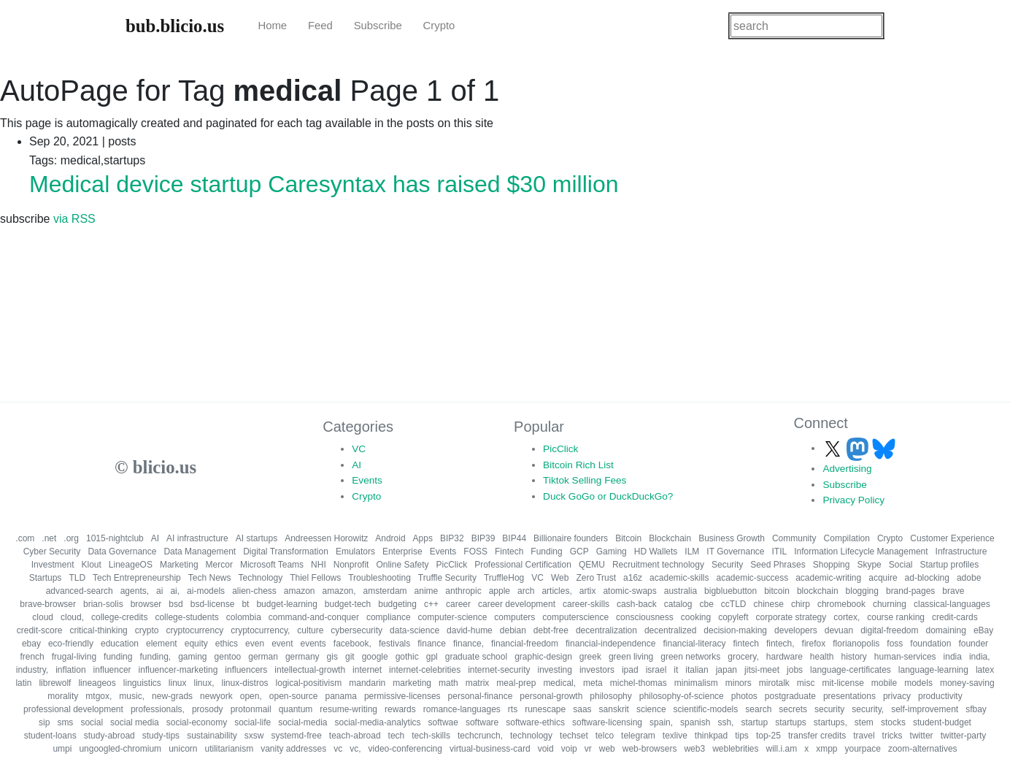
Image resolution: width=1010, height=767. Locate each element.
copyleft (733, 617)
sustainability (212, 735)
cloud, (72, 617)
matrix (478, 683)
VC (359, 448)
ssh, (725, 722)
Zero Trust (596, 578)
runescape (545, 709)
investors (596, 670)
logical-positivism (309, 683)
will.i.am (782, 749)
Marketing (179, 565)
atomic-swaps (629, 591)
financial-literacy (694, 643)
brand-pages (910, 591)
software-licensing (607, 722)
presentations (849, 696)
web (607, 749)
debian (513, 630)
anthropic (463, 591)
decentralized (670, 630)
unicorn (183, 749)
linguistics (142, 683)
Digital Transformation (285, 551)
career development (516, 604)
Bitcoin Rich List (578, 464)
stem (864, 722)
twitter (921, 735)
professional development (73, 709)
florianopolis (856, 643)
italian (696, 670)
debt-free (550, 630)
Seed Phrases (777, 565)
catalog (678, 604)
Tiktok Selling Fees (584, 480)
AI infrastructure (197, 538)
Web (559, 578)
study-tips (161, 735)
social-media (302, 722)
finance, (468, 643)
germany (302, 657)
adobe (969, 578)
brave (953, 591)
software (482, 722)
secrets (793, 709)
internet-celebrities (424, 670)
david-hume (470, 630)
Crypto (439, 25)
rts (512, 709)
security (829, 709)
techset (574, 735)
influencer (112, 670)
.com (24, 538)
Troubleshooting (379, 578)
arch (525, 591)
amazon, (339, 591)
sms (65, 722)
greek (590, 657)
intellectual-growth (309, 670)
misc (806, 683)
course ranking (896, 617)
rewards (400, 709)
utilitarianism (228, 749)
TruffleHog (504, 578)
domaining (946, 630)
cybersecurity (356, 630)
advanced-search (79, 591)
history (854, 657)
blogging (862, 591)
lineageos (96, 683)
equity (196, 643)
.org (71, 538)
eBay (983, 630)
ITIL (779, 551)
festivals (394, 643)
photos (744, 696)
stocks (893, 722)
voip (569, 749)
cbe (706, 604)
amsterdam (385, 591)
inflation (70, 670)
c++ (431, 604)
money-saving (967, 683)
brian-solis (103, 604)
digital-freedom (889, 630)
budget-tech (348, 604)
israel (656, 670)
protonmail (251, 709)
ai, (175, 591)
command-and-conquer (314, 617)
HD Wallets (656, 551)
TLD (77, 578)
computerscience (575, 617)
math (448, 683)
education (120, 643)
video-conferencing (405, 749)
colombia (243, 617)
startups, (830, 722)
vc (338, 749)
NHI (318, 565)
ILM (692, 551)
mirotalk (774, 683)
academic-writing (828, 578)
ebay (31, 643)
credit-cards (955, 617)
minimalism (696, 683)
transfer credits (817, 735)
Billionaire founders (570, 538)
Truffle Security (447, 578)
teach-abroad (355, 735)
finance (431, 643)
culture (310, 630)
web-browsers (649, 749)
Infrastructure (961, 551)
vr (588, 749)
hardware (784, 657)
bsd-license (212, 604)
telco (604, 735)
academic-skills (679, 578)
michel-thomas (638, 683)
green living (631, 657)
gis (332, 657)
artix (587, 591)
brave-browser (48, 604)
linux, (204, 683)
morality (62, 696)
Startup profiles (949, 565)
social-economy (196, 722)
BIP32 (452, 538)
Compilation (847, 538)
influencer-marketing (178, 670)
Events (367, 480)
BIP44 (514, 538)
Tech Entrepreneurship (137, 578)
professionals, (158, 709)
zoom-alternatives (922, 749)
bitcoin (777, 591)
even (254, 643)
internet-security (499, 670)
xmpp (826, 749)
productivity (940, 696)
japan (726, 670)
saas (582, 709)
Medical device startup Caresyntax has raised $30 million (324, 184)
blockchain (818, 591)
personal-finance (480, 696)
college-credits (119, 617)
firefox (814, 643)
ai (159, 591)
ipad (630, 670)
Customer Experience (952, 538)
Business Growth (731, 538)
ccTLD (734, 604)
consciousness (645, 617)
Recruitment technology (658, 565)
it (676, 670)
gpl (432, 657)
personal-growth (551, 696)
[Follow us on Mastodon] (859, 448)
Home (272, 25)
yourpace (863, 749)
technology (531, 735)
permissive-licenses (402, 696)
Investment (52, 565)
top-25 (768, 735)
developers (795, 630)
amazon (299, 591)
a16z (632, 578)
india (953, 657)
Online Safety (402, 565)
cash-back (637, 604)
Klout (91, 565)
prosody (207, 709)
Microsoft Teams (272, 565)
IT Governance (735, 551)
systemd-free (296, 735)
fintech (746, 643)
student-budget (942, 722)
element (161, 643)
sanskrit (614, 709)
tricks (892, 735)
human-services (905, 657)
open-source (293, 696)
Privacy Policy (853, 500)
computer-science (452, 617)
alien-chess (254, 591)
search (758, 709)
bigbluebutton (730, 591)
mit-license (842, 683)
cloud (42, 617)
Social (901, 565)
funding (118, 657)
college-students (186, 617)
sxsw (254, 735)
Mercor (219, 565)
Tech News (209, 578)
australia (680, 591)
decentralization (606, 630)
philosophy (610, 696)
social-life (252, 722)
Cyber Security (52, 551)
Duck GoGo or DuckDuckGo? (608, 496)
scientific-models (706, 709)
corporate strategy (791, 617)
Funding (546, 551)
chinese (769, 604)
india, (979, 657)
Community (794, 538)
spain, (661, 722)
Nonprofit (351, 565)
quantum (296, 709)
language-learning (933, 670)
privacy (897, 696)
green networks (690, 657)
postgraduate (790, 696)
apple (499, 591)
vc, (355, 749)
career (458, 604)
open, (251, 696)
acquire (882, 578)
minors (738, 683)
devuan (839, 630)
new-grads (172, 696)
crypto (147, 630)
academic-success (752, 578)
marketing (412, 683)
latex (985, 670)
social (91, 722)
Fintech (509, 551)
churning (889, 604)
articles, (556, 591)
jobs (795, 670)
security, (868, 709)
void (546, 749)
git (350, 657)
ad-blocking (927, 578)
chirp (800, 604)
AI (356, 464)
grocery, (743, 657)
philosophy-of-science (681, 696)
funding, (155, 657)
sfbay (976, 709)
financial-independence (610, 643)
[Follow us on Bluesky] (883, 448)
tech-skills (431, 735)
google (375, 657)
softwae (443, 722)
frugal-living (74, 657)
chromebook (841, 604)
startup (754, 722)
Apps (423, 538)
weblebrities (735, 749)
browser (146, 604)
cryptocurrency (194, 630)
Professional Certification (522, 565)
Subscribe (378, 25)
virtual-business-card (490, 749)
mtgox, (98, 696)
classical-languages (952, 604)
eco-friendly (70, 643)
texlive (675, 735)
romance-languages (462, 709)
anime (427, 591)
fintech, (780, 643)
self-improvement (924, 709)
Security (727, 565)
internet (367, 670)
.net (49, 538)
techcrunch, (480, 735)
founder (973, 643)
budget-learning (286, 604)
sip (44, 722)
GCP (579, 551)
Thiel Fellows (315, 578)
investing (555, 670)
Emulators (355, 551)
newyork (216, 696)
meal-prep (516, 683)
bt (245, 604)
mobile (884, 683)
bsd (175, 604)
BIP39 (483, 538)
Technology (260, 578)
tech (396, 735)
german (263, 657)
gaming (192, 657)
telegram (638, 735)
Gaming (611, 551)
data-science (414, 630)
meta (593, 683)
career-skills (586, 604)
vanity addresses (293, 749)
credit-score (40, 630)
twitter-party (964, 735)
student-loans (50, 735)
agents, (134, 591)
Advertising (846, 468)
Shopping (831, 565)
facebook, (352, 643)
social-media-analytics (378, 722)
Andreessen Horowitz (326, 538)
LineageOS (131, 565)
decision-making (735, 630)
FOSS (475, 551)
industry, (32, 670)
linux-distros (245, 683)
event (282, 643)
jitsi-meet (761, 670)
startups (790, 722)
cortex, (846, 617)
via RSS (74, 219)
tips (742, 735)
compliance (388, 617)
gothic (407, 657)
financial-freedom (524, 643)
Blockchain (670, 538)
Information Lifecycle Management (861, 551)
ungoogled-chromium (120, 749)
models (918, 683)
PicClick (560, 448)
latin (23, 683)
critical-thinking (98, 630)
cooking (696, 617)
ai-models (206, 591)
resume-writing (348, 709)
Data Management (199, 551)
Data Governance (122, 551)
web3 (694, 749)
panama (341, 696)
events (312, 643)
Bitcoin (628, 538)
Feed (320, 25)
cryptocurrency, (260, 630)
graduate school (476, 657)
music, (131, 696)
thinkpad (711, 735)
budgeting (397, 604)
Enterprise (402, 551)
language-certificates (850, 670)
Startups (45, 578)
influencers (246, 670)
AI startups (256, 538)
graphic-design (543, 657)
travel (863, 735)
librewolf (55, 683)
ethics (226, 643)
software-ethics (535, 722)
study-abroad (109, 735)
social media (134, 722)
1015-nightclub (115, 538)
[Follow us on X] (834, 448)
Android (390, 538)
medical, (559, 683)
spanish (695, 722)
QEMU (592, 565)
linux (178, 683)
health (822, 657)
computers (514, 617)
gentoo (228, 657)
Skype (869, 565)
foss (895, 643)
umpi (62, 749)
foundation (930, 643)
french (32, 657)
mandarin (367, 683)
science (651, 709)
